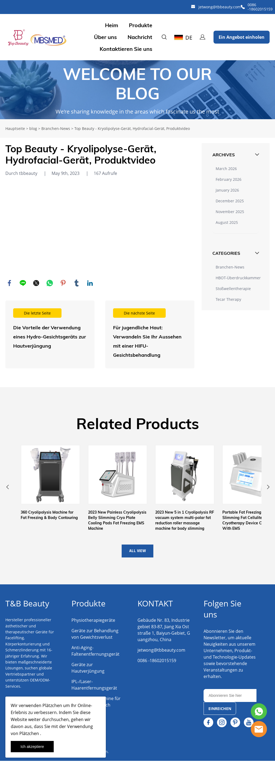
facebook (9, 283)
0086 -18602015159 (260, 7)
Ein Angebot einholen (242, 37)
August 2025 (227, 222)
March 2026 (226, 168)
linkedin (90, 283)
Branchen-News (55, 128)
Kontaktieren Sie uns (126, 49)
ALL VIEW (137, 553)
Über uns (105, 37)
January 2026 (227, 190)
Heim (111, 25)
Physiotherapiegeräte (93, 622)
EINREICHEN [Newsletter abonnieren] (219, 710)
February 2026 (228, 179)
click (137, 89)
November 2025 (230, 211)
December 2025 (230, 200)
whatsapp (50, 283)
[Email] (230, 697)
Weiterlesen (50, 334)
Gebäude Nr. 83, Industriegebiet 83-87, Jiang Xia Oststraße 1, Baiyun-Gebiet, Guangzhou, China (164, 632)
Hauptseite (15, 128)
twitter (36, 283)
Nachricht (140, 37)
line (23, 283)
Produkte (140, 25)
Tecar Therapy (228, 299)
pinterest (63, 283)
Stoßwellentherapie (233, 288)
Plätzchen (51, 705)
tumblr (77, 283)
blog (33, 128)
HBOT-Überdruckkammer (238, 277)
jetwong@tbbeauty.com (219, 6)
